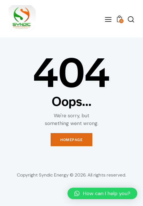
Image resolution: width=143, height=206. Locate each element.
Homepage (71, 139)
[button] (102, 193)
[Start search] (130, 19)
